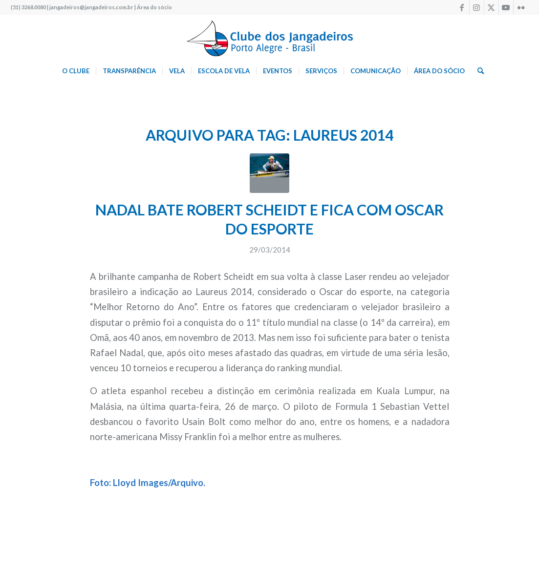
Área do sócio (154, 7)
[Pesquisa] (477, 71)
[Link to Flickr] (521, 7)
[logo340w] (270, 37)
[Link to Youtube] (506, 7)
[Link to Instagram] (477, 7)
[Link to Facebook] (462, 7)
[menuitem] (76, 71)
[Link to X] (491, 7)
